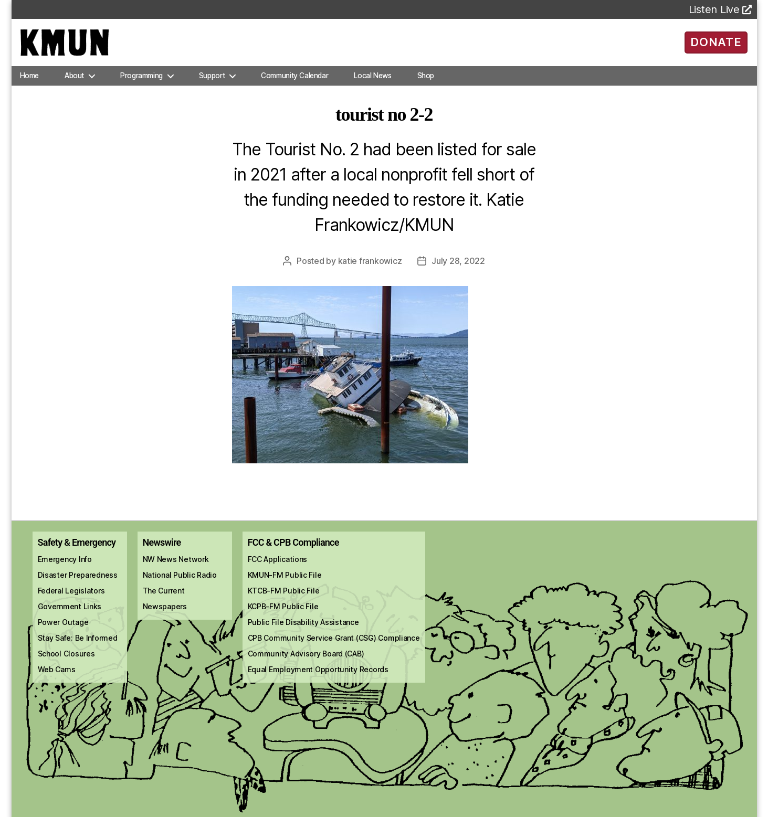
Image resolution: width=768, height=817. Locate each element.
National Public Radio (180, 585)
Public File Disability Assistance (303, 632)
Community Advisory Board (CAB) (306, 664)
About (74, 86)
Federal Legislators (71, 601)
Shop (425, 86)
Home (29, 86)
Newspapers (165, 616)
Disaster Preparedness (78, 585)
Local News (372, 86)
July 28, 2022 (458, 271)
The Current (164, 601)
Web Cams (57, 679)
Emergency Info (65, 569)
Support (212, 86)
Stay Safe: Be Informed (78, 648)
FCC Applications (278, 569)
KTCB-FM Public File (284, 601)
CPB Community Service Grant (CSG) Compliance (334, 648)
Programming (141, 86)
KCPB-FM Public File (283, 616)
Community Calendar (294, 86)
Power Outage (63, 632)
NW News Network (176, 569)
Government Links (70, 616)
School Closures (66, 664)
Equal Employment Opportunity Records (318, 679)
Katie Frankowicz (370, 271)
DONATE (715, 47)
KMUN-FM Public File (285, 585)
